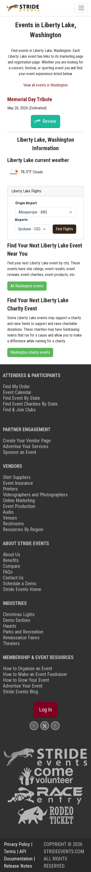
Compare (11, 566)
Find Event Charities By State (30, 404)
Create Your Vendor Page (27, 440)
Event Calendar (17, 392)
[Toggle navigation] (81, 8)
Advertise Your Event (22, 686)
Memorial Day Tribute (29, 99)
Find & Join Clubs (19, 410)
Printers (10, 489)
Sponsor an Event (19, 452)
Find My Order (16, 386)
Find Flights (64, 229)
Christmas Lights (19, 614)
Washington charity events (30, 352)
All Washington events (26, 286)
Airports (21, 220)
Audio (8, 512)
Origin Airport (26, 203)
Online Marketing (19, 500)
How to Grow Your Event (26, 680)
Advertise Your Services (25, 446)
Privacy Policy (17, 844)
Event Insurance (18, 483)
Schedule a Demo (19, 583)
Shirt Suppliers (17, 477)
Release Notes (18, 866)
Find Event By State (21, 398)
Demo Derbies (16, 620)
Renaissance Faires (21, 637)
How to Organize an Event (27, 668)
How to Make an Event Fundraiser (35, 674)
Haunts (9, 626)
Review (49, 121)
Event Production (19, 506)
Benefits (11, 560)
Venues (10, 518)
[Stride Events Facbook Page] (34, 725)
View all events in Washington (45, 85)
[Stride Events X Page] (45, 725)
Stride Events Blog (20, 692)
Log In (45, 710)
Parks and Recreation (23, 632)
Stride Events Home (22, 589)
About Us (11, 554)
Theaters (11, 643)
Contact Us (13, 578)
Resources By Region (23, 529)
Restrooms (13, 524)
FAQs (8, 572)
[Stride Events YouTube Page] (55, 725)
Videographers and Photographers (35, 495)
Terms (10, 851)
